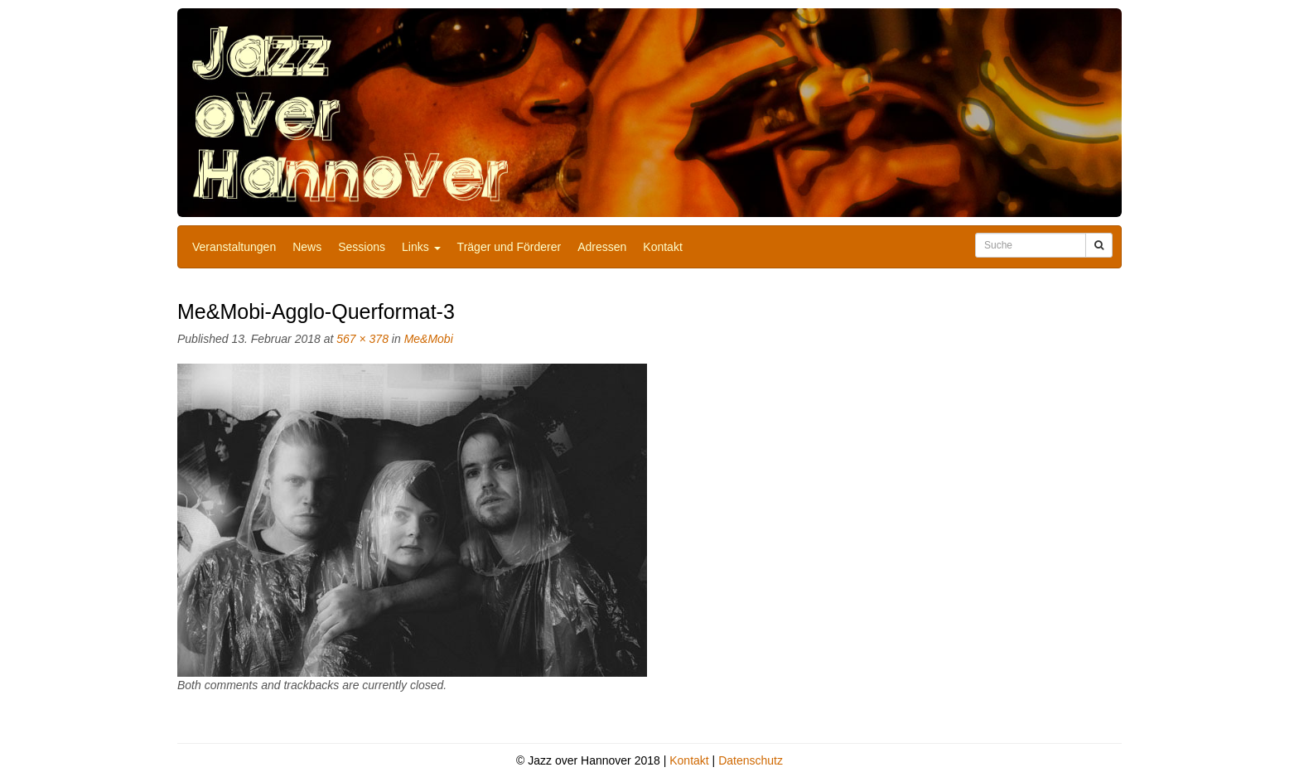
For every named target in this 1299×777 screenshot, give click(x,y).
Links (421, 246)
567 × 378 (362, 338)
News (306, 246)
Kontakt (662, 246)
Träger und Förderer (509, 246)
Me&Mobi (428, 338)
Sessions (361, 246)
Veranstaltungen (234, 246)
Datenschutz (750, 760)
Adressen (601, 246)
